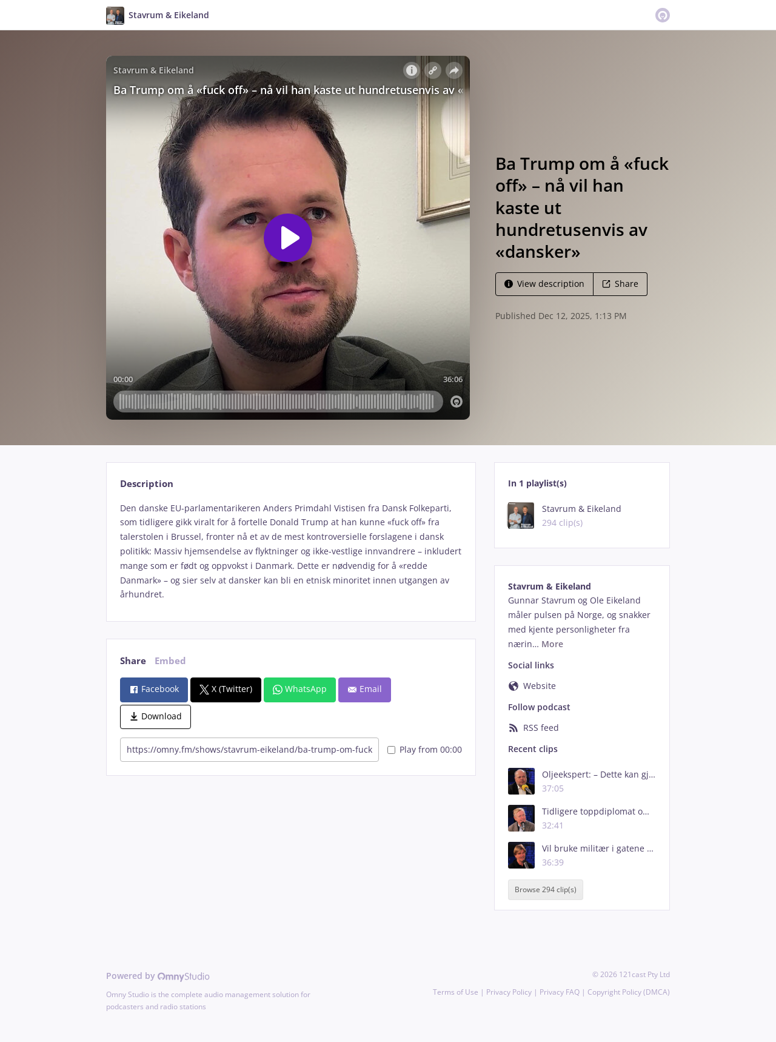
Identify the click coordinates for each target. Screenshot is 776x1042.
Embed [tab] (170, 660)
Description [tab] (146, 483)
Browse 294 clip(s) (546, 889)
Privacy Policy (509, 992)
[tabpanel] (290, 551)
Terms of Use (455, 992)
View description (544, 283)
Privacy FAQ (560, 992)
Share (620, 283)
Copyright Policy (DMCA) (628, 992)
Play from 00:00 (424, 749)
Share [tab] (133, 660)
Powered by (158, 975)
